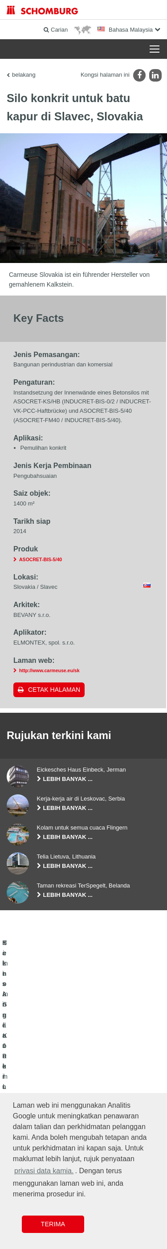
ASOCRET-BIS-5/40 (40, 560)
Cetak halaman (54, 690)
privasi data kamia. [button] (43, 1171)
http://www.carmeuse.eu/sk (49, 671)
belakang (24, 74)
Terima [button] (53, 1224)
